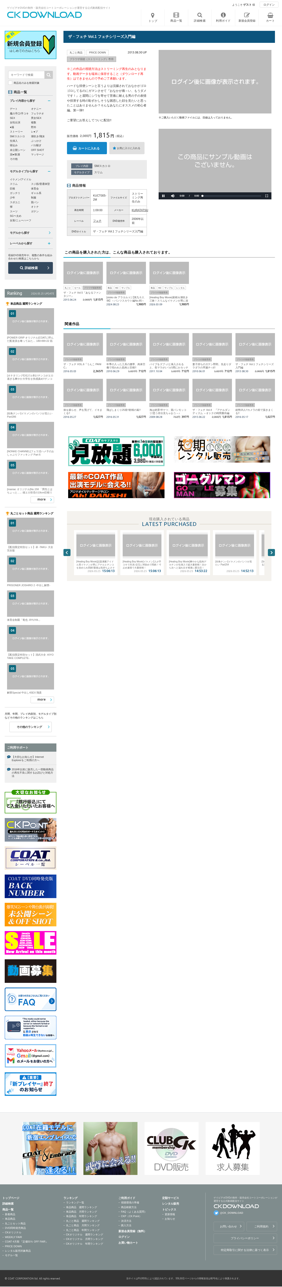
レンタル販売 (170, 1203)
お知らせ (170, 1218)
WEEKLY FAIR (13, 1237)
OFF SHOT (37, 150)
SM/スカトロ (102, 166)
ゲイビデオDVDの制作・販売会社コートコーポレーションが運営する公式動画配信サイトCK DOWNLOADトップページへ (44, 14)
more (41, 499)
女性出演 (15, 122)
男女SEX (36, 118)
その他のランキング (29, 727)
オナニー (36, 108)
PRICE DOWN (13, 1246)
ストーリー (16, 131)
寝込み (14, 145)
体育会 (35, 188)
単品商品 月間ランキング (81, 1211)
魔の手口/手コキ (19, 113)
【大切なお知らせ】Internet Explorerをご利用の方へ (28, 758)
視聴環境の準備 (130, 1202)
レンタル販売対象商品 (18, 1250)
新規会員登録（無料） (132, 1231)
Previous (66, 552)
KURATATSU (140, 210)
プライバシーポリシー (245, 1238)
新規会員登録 (247, 20)
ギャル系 (36, 193)
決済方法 (126, 1220)
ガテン (35, 211)
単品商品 (10, 1218)
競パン (35, 202)
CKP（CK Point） (131, 1216)
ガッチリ (15, 193)
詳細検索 (31, 268)
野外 (33, 127)
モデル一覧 (11, 1255)
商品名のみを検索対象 (26, 82)
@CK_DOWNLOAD (231, 1212)
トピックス (169, 1209)
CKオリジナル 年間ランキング (84, 1243)
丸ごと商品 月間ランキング (83, 1225)
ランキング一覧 (75, 1202)
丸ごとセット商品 (15, 1223)
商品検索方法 (129, 1207)
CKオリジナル (13, 1232)
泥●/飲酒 (15, 154)
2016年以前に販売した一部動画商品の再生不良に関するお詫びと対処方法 (33, 773)
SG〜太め (15, 215)
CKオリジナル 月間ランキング (84, 1239)
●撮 (12, 127)
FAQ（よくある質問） (134, 1211)
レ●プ (34, 131)
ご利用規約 (261, 1226)
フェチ (97, 220)
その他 (14, 158)
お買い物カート (128, 1242)
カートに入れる (89, 148)
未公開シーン (17, 150)
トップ (153, 21)
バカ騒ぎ (36, 145)
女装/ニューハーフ (20, 220)
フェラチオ (37, 113)
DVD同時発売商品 (15, 1227)
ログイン (269, 4)
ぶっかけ (36, 140)
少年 (12, 197)
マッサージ (37, 154)
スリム (98, 172)
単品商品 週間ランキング (81, 1207)
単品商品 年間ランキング (81, 1216)
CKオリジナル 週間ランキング (84, 1234)
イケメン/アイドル (20, 179)
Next (271, 552)
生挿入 (14, 140)
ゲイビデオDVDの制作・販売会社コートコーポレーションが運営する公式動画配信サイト (59, 7)
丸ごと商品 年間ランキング (83, 1230)
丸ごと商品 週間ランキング (83, 1220)
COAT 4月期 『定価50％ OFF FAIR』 (26, 1241)
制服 (33, 197)
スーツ (14, 211)
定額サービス (170, 1198)
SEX (12, 118)
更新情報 (170, 1214)
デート (14, 108)
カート (270, 20)
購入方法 (126, 1225)
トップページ (10, 1198)
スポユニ (15, 202)
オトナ (35, 206)
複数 (33, 122)
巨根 (12, 188)
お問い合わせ (228, 1226)
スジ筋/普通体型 (40, 183)
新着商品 (10, 1214)
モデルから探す (20, 232)
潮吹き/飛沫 (38, 136)
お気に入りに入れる (128, 148)
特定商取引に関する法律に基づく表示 (245, 1250)
